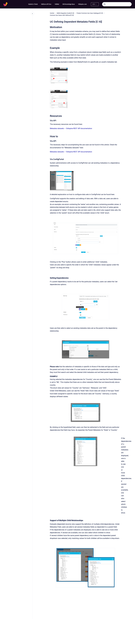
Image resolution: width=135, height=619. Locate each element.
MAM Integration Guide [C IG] (65, 13)
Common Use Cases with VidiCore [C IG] (62, 15)
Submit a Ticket (33, 4)
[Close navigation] (32, 13)
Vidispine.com (82, 4)
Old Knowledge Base (68, 4)
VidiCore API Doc (46, 4)
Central (52, 13)
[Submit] (104, 4)
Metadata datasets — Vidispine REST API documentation (71, 128)
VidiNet (57, 4)
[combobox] (117, 4)
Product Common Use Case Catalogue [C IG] (90, 13)
